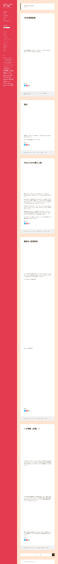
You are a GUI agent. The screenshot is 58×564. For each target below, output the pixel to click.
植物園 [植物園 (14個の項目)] (7, 77)
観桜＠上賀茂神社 (31, 241)
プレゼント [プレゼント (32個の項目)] (6, 67)
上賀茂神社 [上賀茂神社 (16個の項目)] (5, 68)
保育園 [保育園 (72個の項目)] (5, 70)
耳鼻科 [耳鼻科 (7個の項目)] (7, 81)
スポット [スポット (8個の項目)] (4, 65)
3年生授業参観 (5, 15)
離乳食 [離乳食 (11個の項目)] (9, 85)
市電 (41, 547)
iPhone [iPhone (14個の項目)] (4, 58)
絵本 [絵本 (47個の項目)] (4, 81)
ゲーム (39, 152)
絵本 (4, 49)
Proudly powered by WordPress (29, 561)
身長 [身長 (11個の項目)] (12, 83)
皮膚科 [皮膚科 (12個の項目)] (7, 79)
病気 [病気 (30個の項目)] (4, 79)
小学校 (42, 93)
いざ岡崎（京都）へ (32, 428)
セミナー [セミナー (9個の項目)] (7, 65)
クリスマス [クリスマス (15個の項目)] (8, 63)
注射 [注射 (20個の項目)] (10, 77)
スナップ (4, 42)
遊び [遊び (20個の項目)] (4, 85)
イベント (4, 37)
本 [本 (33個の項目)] (5, 77)
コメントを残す (27, 94)
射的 (4, 19)
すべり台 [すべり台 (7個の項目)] (4, 63)
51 (40, 554)
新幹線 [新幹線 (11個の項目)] (8, 75)
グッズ (4, 40)
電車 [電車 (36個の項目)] (12, 85)
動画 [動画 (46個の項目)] (4, 73)
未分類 (4, 47)
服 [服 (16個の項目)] (3, 77)
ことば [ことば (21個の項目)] (5, 62)
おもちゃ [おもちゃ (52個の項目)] (9, 60)
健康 (4, 44)
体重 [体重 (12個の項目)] (9, 68)
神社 (40, 418)
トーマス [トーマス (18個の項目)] (11, 65)
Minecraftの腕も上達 (6, 20)
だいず (31, 93)
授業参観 (45, 93)
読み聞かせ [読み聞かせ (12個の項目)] (5, 83)
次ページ (53, 554)
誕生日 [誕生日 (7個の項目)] (9, 81)
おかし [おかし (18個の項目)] (10, 58)
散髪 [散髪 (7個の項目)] (6, 75)
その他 (4, 35)
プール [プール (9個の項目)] (11, 67)
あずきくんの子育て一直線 (7, 5)
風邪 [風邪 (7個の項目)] (4, 86)
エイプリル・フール (6, 39)
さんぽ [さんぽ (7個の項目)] (12, 62)
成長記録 (38, 231)
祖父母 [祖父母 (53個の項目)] (11, 79)
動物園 (39, 547)
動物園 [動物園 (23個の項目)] (11, 70)
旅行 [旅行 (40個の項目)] (11, 75)
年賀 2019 (5, 14)
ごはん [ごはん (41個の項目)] (9, 62)
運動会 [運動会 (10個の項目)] (7, 85)
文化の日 (4, 17)
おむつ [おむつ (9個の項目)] (4, 60)
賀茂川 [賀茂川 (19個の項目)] (9, 83)
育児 (4, 51)
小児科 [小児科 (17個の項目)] (9, 73)
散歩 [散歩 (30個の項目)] (4, 75)
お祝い (4, 34)
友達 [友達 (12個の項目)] (7, 73)
